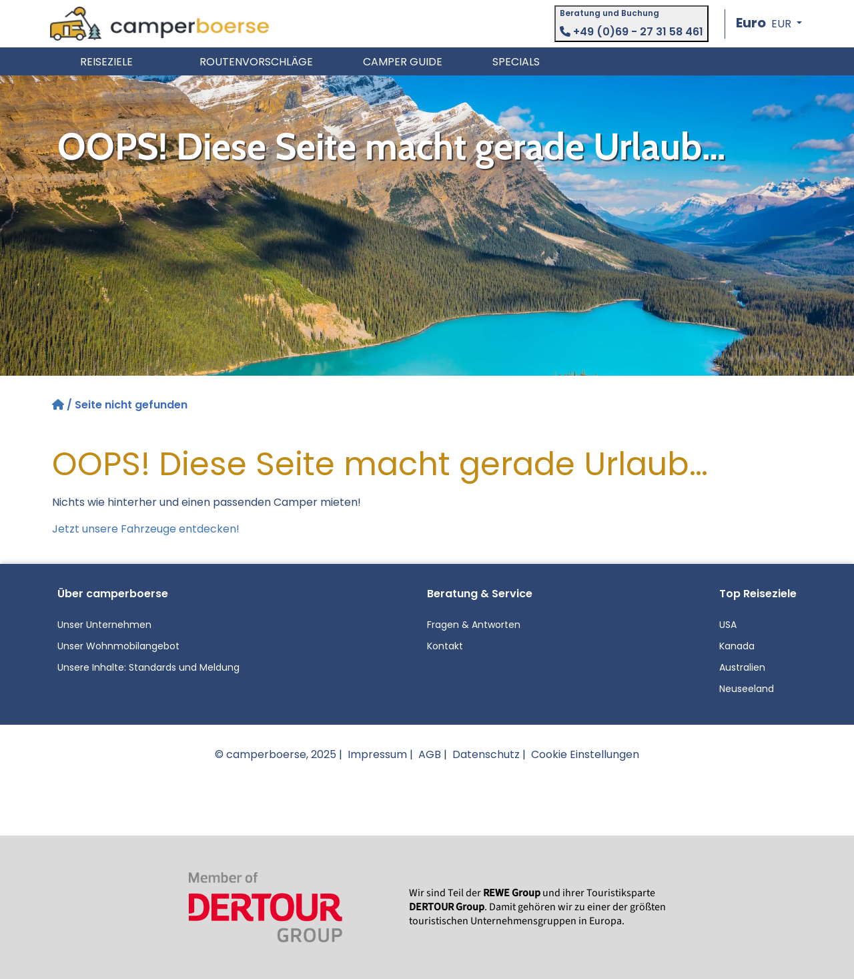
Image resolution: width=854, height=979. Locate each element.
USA (728, 624)
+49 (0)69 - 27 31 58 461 (631, 31)
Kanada (737, 646)
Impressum (377, 754)
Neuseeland (746, 688)
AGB (429, 754)
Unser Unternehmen (104, 624)
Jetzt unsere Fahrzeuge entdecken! (146, 529)
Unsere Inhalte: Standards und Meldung (148, 667)
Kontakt (445, 646)
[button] (769, 23)
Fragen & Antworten (473, 624)
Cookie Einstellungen (585, 754)
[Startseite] (59, 404)
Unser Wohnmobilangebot (118, 646)
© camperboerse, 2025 (275, 754)
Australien (742, 667)
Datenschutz (486, 754)
